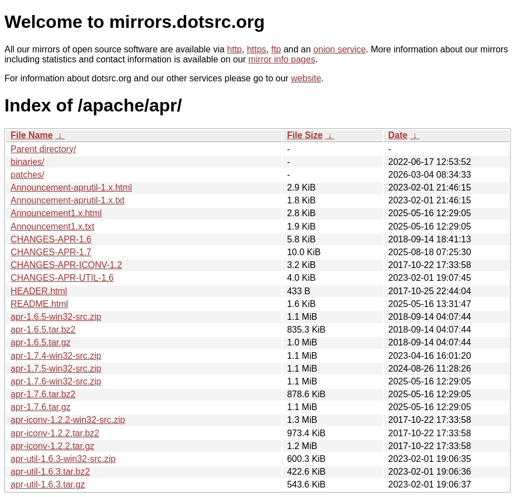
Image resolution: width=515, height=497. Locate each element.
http (234, 49)
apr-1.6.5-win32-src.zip (56, 316)
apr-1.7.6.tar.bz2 (43, 394)
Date (397, 135)
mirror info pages (282, 59)
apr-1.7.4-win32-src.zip (56, 355)
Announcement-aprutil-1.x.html (71, 187)
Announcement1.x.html (56, 213)
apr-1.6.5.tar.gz (41, 342)
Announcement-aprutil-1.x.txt (68, 200)
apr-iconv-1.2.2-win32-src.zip (68, 420)
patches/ (27, 174)
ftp (276, 49)
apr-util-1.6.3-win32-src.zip (63, 459)
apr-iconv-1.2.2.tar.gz (52, 446)
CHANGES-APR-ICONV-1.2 (66, 265)
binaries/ (27, 162)
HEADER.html (39, 291)
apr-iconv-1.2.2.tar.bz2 (55, 433)
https (256, 49)
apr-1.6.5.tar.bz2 (43, 329)
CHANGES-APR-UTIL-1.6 (62, 277)
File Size (305, 135)
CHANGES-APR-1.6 (51, 239)
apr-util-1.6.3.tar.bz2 (50, 471)
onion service (339, 49)
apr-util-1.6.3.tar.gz (48, 484)
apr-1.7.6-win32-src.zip (56, 381)
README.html (39, 304)
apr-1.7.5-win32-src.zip (56, 368)
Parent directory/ (43, 149)
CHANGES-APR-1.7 (51, 252)
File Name (32, 135)
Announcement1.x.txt (52, 226)
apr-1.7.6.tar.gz (41, 407)
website (306, 78)
